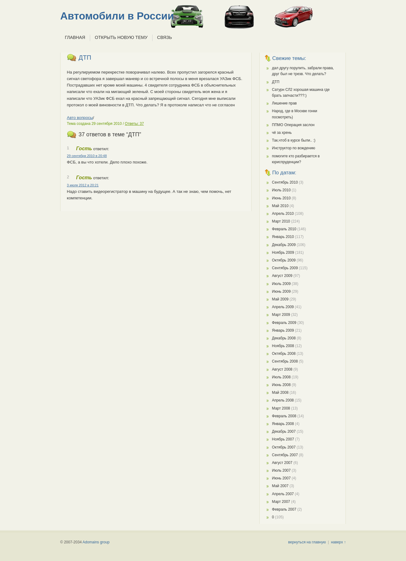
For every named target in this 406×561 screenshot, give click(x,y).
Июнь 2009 (281, 291)
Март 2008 (281, 408)
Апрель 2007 (283, 494)
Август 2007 (282, 463)
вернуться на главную (307, 542)
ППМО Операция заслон (293, 125)
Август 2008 (282, 369)
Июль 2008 (281, 377)
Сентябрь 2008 (285, 361)
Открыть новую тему (121, 37)
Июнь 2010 (281, 198)
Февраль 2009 (284, 323)
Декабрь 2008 (284, 338)
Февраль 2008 (284, 416)
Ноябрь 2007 (283, 439)
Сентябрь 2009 (285, 268)
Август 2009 (282, 276)
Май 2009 (280, 299)
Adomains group (95, 542)
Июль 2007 (281, 470)
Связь (164, 37)
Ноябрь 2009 (283, 252)
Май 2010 (280, 206)
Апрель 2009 (283, 307)
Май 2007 (280, 486)
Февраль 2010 (284, 229)
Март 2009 (281, 314)
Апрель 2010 (283, 213)
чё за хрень (282, 132)
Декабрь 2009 (284, 245)
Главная (75, 37)
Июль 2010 (281, 190)
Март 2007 (281, 501)
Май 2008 (280, 392)
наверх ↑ (338, 542)
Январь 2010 (283, 237)
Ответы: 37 (134, 123)
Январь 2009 (283, 330)
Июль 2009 (281, 284)
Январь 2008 (283, 424)
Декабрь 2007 (284, 431)
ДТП (85, 57)
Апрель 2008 (283, 400)
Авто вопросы (80, 117)
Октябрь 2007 (284, 447)
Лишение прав (284, 103)
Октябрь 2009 (284, 260)
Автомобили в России (117, 16)
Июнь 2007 (281, 478)
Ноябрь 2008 (283, 346)
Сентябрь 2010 (285, 182)
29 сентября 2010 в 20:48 (87, 156)
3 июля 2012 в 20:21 (83, 185)
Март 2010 (281, 221)
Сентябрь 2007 (285, 455)
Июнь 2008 (281, 385)
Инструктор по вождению (293, 148)
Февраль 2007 (284, 509)
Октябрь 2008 (284, 353)
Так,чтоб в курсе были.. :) (294, 140)
